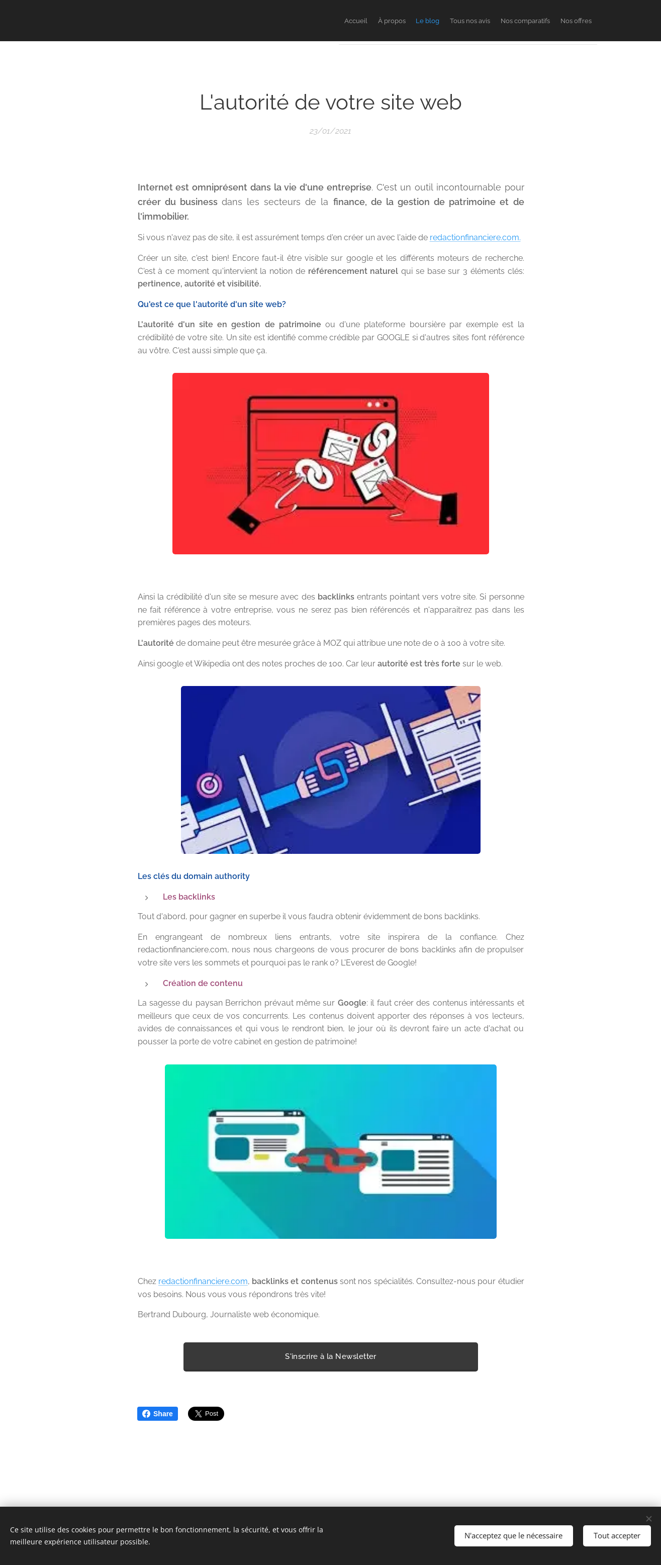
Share (157, 1414)
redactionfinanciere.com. (474, 238)
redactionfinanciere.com (202, 1281)
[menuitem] (498, 20)
